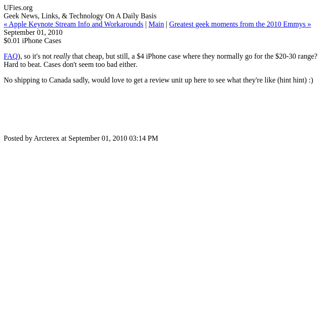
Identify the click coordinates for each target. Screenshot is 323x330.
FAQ (11, 56)
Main (156, 24)
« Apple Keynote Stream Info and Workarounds (73, 24)
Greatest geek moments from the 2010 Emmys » (240, 24)
